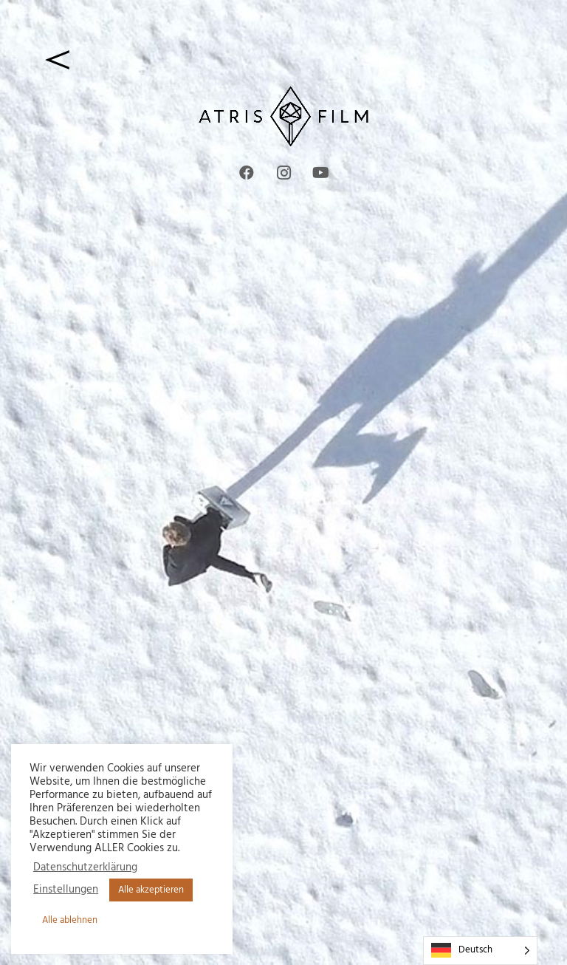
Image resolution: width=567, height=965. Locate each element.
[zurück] (283, 59)
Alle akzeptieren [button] (151, 890)
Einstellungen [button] (65, 890)
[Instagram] (283, 172)
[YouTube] (320, 172)
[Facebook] (246, 172)
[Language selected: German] (480, 950)
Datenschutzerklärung (85, 868)
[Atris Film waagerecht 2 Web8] (283, 116)
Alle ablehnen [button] (69, 920)
